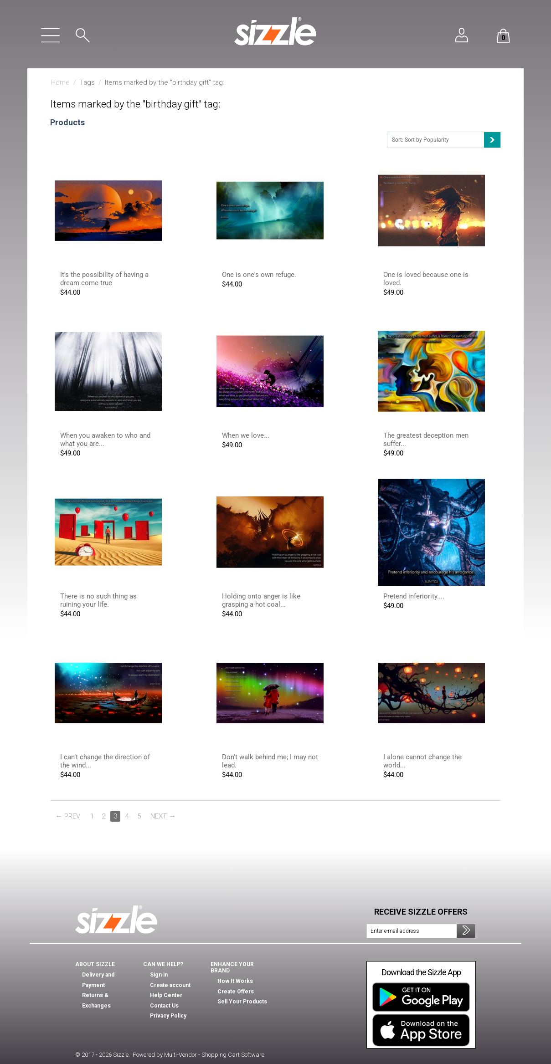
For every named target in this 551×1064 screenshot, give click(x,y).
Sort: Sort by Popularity (446, 140)
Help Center (166, 995)
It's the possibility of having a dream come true (104, 279)
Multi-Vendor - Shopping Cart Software (214, 1054)
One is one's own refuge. (259, 275)
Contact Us (164, 1006)
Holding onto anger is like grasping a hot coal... (261, 600)
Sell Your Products (242, 1001)
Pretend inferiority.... (413, 596)
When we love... (245, 435)
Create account (170, 985)
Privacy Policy (168, 1016)
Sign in (158, 975)
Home (60, 82)
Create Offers (235, 991)
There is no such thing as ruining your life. (98, 600)
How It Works (235, 981)
